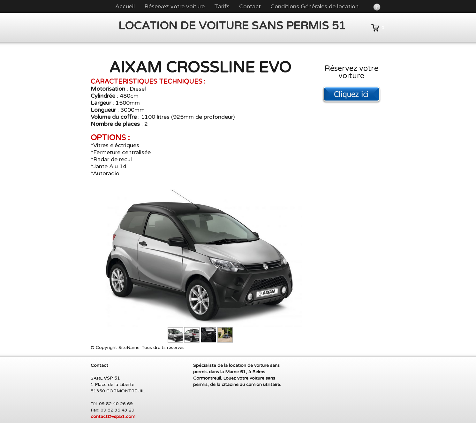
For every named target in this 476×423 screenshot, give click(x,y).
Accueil (125, 6)
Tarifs (222, 6)
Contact (250, 6)
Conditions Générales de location (314, 6)
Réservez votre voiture (174, 6)
